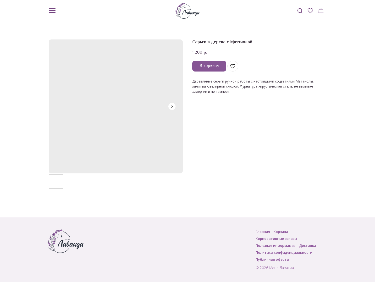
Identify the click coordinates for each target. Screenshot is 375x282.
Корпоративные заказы (276, 238)
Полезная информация (276, 245)
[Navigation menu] (52, 10)
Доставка (307, 245)
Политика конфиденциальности (284, 252)
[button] (300, 10)
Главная (263, 231)
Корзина (281, 231)
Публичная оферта (272, 259)
